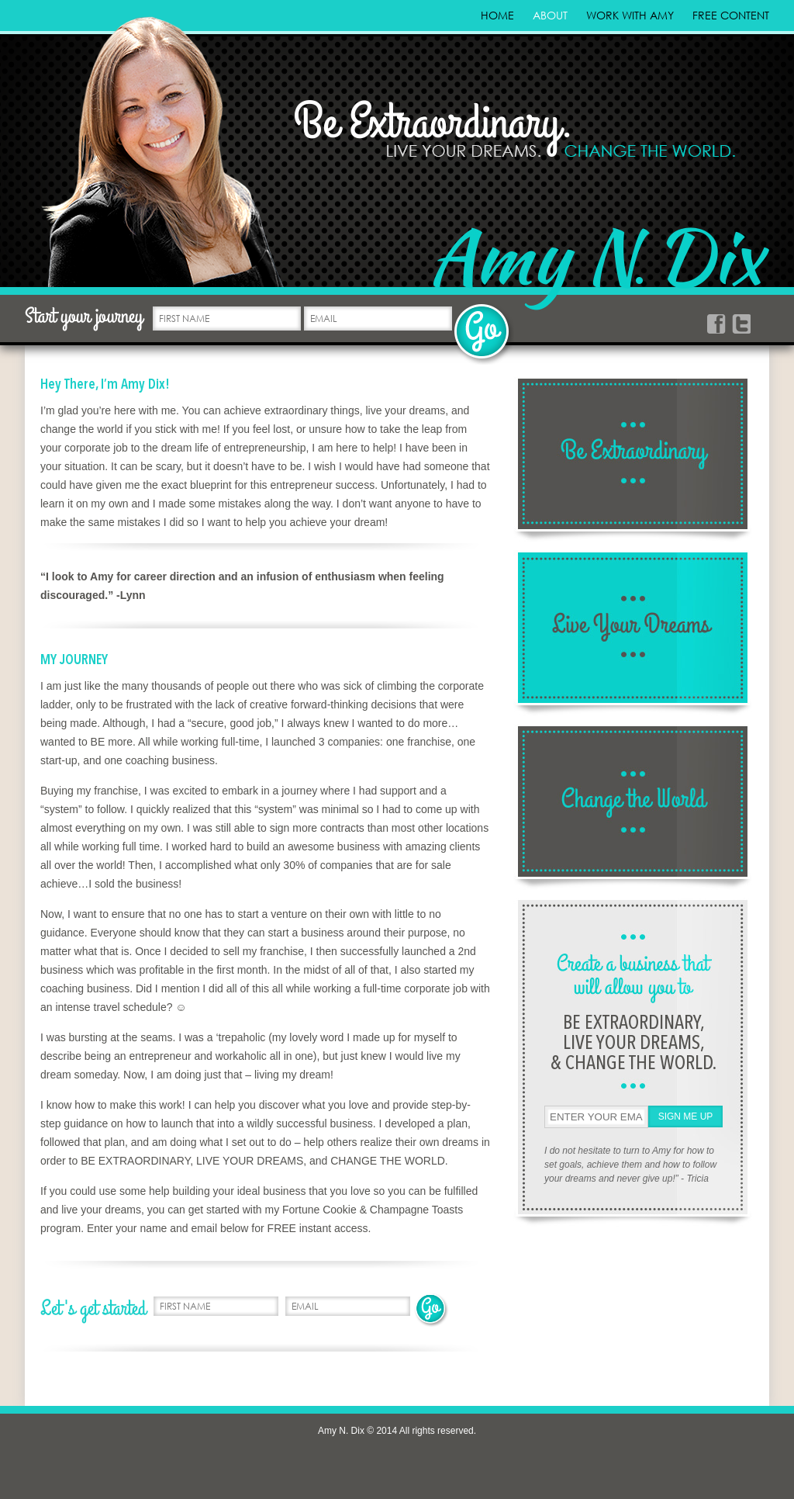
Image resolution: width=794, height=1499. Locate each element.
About (550, 15)
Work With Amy (630, 15)
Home (497, 15)
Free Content (730, 15)
